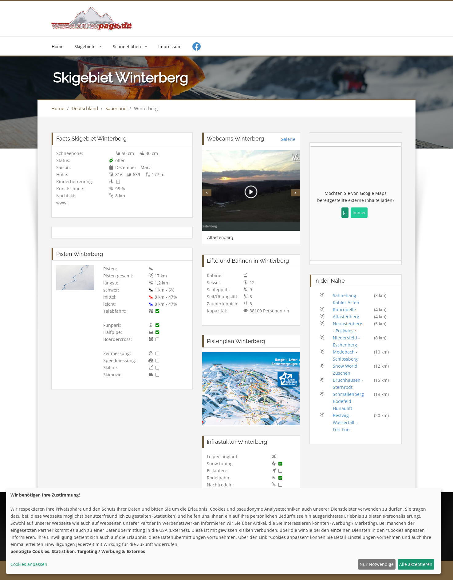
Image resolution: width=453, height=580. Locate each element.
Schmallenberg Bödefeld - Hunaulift (348, 401)
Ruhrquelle (344, 309)
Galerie (288, 139)
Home (58, 46)
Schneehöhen (127, 46)
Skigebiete (85, 46)
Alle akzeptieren (415, 564)
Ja (345, 212)
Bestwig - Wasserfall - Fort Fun (345, 422)
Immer (359, 212)
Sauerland (116, 108)
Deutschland (85, 108)
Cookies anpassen (28, 564)
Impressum (170, 46)
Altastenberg (346, 316)
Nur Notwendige (377, 564)
